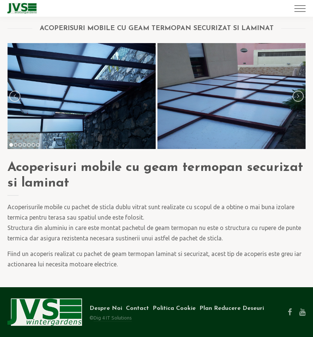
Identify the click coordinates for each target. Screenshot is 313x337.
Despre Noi (105, 308)
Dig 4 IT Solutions (113, 317)
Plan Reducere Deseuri (231, 308)
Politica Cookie (174, 308)
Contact (137, 308)
